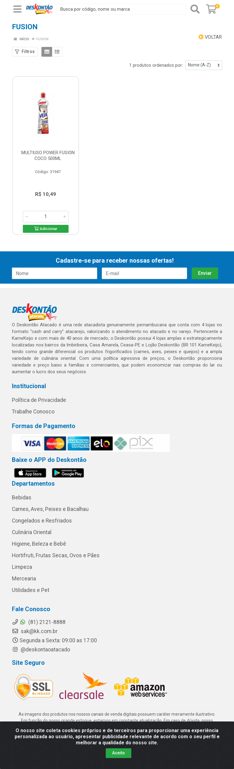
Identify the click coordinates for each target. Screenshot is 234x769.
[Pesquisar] (195, 9)
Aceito (118, 752)
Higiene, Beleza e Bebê (39, 544)
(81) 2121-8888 (39, 622)
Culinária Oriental (31, 532)
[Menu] (17, 9)
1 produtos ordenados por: (156, 65)
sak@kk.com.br (35, 631)
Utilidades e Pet (30, 590)
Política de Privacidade (39, 400)
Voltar (210, 37)
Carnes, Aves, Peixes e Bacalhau (50, 509)
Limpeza (22, 567)
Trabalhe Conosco (33, 412)
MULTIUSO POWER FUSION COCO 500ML (48, 155)
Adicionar (45, 228)
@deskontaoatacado (41, 650)
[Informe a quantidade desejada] (46, 216)
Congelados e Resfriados (42, 521)
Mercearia (24, 579)
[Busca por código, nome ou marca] (121, 9)
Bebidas (21, 497)
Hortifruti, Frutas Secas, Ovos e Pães (56, 555)
